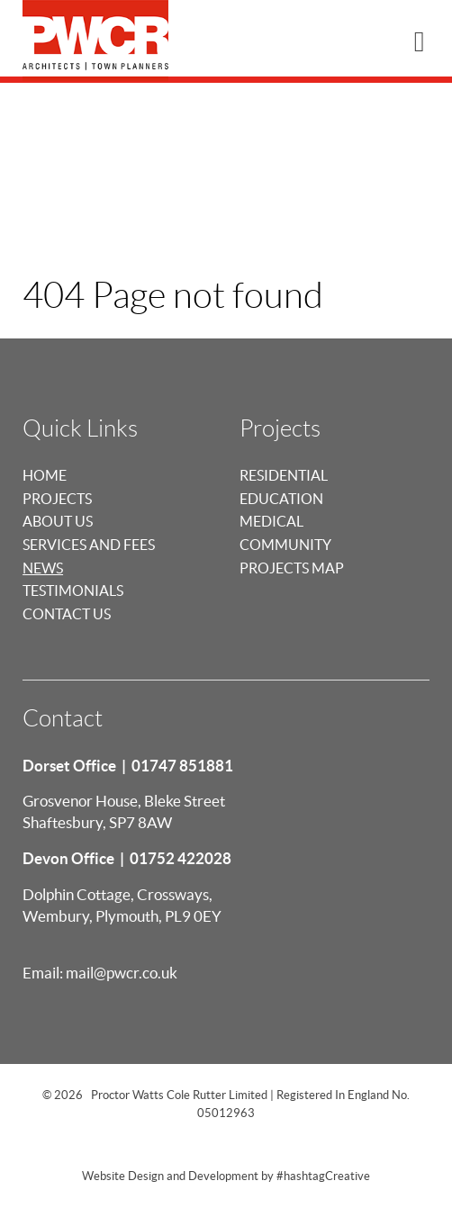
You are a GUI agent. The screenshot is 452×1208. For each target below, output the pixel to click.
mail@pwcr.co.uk (121, 972)
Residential (284, 475)
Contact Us (67, 614)
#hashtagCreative (323, 1176)
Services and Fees (89, 544)
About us (58, 521)
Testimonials (73, 590)
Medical (271, 521)
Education (281, 499)
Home (45, 475)
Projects (57, 499)
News (43, 568)
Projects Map (292, 568)
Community (285, 544)
